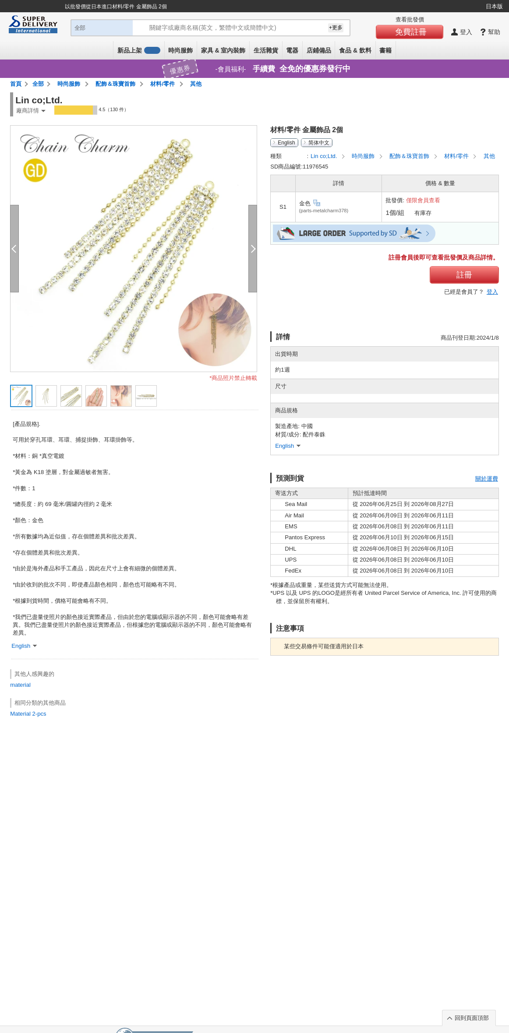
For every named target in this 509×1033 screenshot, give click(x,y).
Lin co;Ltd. (325, 156)
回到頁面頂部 (472, 1018)
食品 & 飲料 (355, 50)
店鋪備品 (319, 50)
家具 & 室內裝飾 (223, 50)
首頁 (15, 84)
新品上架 (138, 50)
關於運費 (486, 478)
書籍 (385, 50)
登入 (492, 291)
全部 (38, 84)
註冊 (464, 275)
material (20, 685)
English (286, 143)
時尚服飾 (180, 50)
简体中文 (318, 143)
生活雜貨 (266, 50)
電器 (292, 50)
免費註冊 (411, 32)
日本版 (494, 6)
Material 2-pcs (28, 713)
